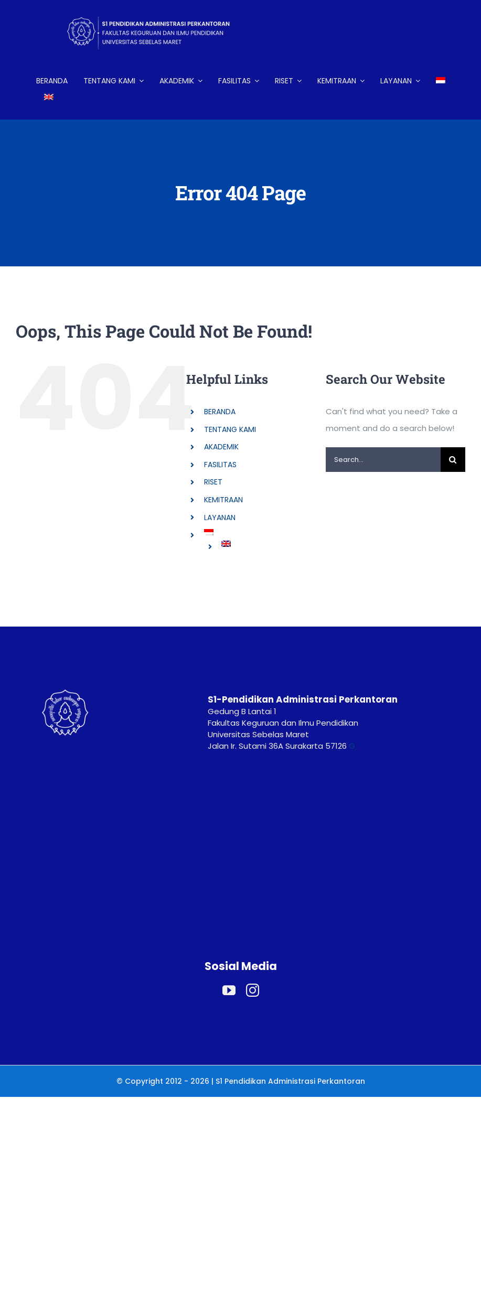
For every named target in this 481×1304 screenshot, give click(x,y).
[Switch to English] (49, 97)
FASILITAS (220, 464)
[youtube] (229, 990)
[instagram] (252, 990)
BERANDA (220, 411)
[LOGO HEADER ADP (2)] (156, 9)
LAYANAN (220, 517)
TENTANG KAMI (230, 429)
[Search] (453, 459)
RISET (213, 482)
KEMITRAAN (223, 499)
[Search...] (383, 459)
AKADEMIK (221, 446)
